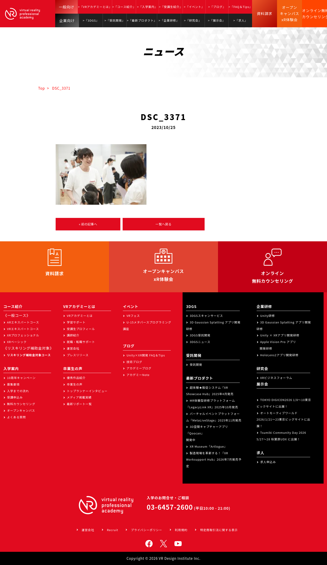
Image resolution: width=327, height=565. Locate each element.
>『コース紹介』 (124, 7)
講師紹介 (73, 335)
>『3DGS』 (91, 20)
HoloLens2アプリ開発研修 (279, 355)
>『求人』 (240, 20)
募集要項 (13, 384)
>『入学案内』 (147, 7)
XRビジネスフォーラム (276, 378)
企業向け (67, 20)
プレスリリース (78, 355)
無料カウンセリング (21, 404)
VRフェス (133, 315)
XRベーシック (17, 342)
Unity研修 (267, 315)
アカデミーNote (137, 375)
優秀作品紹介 (76, 378)
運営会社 (73, 348)
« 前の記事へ (88, 224)
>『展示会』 (216, 20)
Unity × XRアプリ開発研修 (280, 335)
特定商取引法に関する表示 (219, 530)
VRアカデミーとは (80, 315)
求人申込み (268, 462)
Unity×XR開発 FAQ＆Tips (145, 355)
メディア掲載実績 (79, 397)
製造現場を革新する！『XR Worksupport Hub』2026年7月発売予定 (213, 459)
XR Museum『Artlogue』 (208, 446)
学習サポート (76, 322)
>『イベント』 (194, 7)
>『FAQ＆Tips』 (240, 7)
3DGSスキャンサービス (206, 315)
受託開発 (196, 364)
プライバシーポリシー (146, 530)
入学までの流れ (18, 391)
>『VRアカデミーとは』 (95, 7)
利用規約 (181, 530)
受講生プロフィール (81, 329)
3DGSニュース (200, 342)
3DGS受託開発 (200, 335)
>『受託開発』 (114, 20)
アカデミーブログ (138, 368)
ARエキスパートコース (23, 322)
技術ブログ (134, 362)
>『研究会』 (192, 20)
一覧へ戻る (163, 224)
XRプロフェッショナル (23, 335)
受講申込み (15, 397)
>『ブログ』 (217, 7)
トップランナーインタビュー (87, 391)
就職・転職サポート (81, 342)
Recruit (112, 530)
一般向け (66, 7)
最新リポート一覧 (79, 404)
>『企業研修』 (169, 20)
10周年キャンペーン (21, 378)
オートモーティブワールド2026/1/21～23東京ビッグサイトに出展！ (283, 419)
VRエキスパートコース (23, 329)
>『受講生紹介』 (171, 7)
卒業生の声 (74, 384)
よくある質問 (16, 417)
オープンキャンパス (21, 410)
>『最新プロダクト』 (142, 20)
